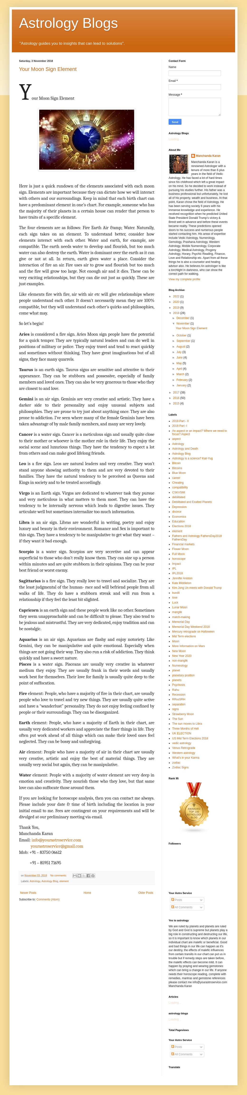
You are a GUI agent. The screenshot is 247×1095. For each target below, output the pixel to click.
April (179, 368)
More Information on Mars (188, 646)
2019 (176, 307)
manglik (177, 612)
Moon (175, 641)
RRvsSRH (178, 699)
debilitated (178, 497)
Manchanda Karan (208, 155)
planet (176, 670)
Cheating (178, 482)
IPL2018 (177, 573)
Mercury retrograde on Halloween (193, 631)
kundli (176, 592)
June (179, 357)
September (183, 341)
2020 (176, 302)
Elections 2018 (181, 526)
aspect (176, 439)
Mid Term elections (184, 636)
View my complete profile (184, 279)
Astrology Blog (50, 881)
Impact (176, 563)
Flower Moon (180, 549)
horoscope (178, 558)
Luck (175, 602)
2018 (176, 313)
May (179, 363)
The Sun (177, 719)
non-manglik (180, 660)
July (179, 352)
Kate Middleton (181, 583)
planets (176, 680)
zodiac (176, 762)
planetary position (183, 675)
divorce (176, 511)
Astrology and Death (185, 448)
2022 (176, 296)
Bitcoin (176, 463)
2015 (176, 403)
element (63, 881)
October (181, 335)
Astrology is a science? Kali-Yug (192, 458)
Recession (178, 694)
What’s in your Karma (186, 757)
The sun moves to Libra (187, 723)
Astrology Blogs (68, 23)
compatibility (180, 487)
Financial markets (183, 544)
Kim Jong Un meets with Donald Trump (197, 587)
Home (87, 892)
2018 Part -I (179, 425)
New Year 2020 (181, 656)
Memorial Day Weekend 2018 (191, 627)
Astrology (35, 881)
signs (175, 709)
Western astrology (183, 753)
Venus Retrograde (183, 748)
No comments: (59, 875)
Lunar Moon (179, 607)
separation (178, 704)
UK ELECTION (181, 733)
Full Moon (178, 554)
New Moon (179, 651)
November (183, 323)
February (182, 380)
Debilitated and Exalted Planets (192, 502)
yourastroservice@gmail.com (57, 846)
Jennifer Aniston (182, 578)
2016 (176, 398)
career (176, 478)
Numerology (180, 665)
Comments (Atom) (47, 899)
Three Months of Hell (185, 728)
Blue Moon (179, 473)
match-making (181, 617)
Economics (179, 516)
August (181, 346)
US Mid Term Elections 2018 (190, 738)
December (183, 318)
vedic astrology (181, 743)
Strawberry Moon (183, 714)
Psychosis (178, 685)
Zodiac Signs (180, 767)
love (174, 597)
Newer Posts (28, 892)
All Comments (181, 907)
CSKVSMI (178, 492)
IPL (174, 568)
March (180, 374)
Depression (179, 507)
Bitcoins (177, 468)
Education (178, 521)
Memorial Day (181, 622)
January (181, 385)
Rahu (175, 690)
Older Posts (145, 892)
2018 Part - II (180, 421)
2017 (176, 392)
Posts (176, 900)
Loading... (175, 139)
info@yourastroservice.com (56, 840)
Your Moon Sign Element (48, 69)
